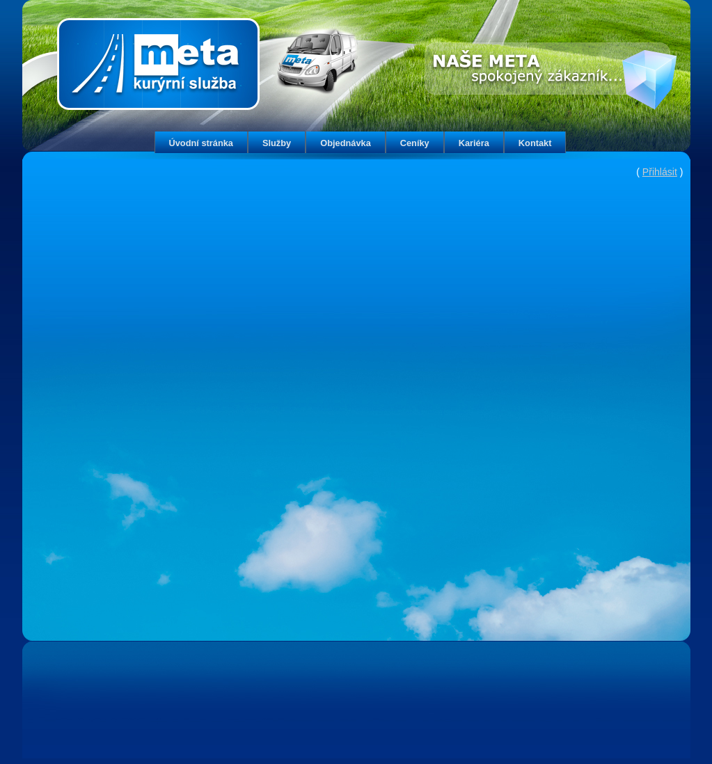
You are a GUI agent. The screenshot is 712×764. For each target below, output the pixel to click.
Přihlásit (659, 171)
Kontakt (535, 143)
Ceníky (414, 143)
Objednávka (345, 143)
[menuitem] (201, 142)
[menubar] (361, 142)
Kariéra (474, 143)
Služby (276, 143)
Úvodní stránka (201, 143)
